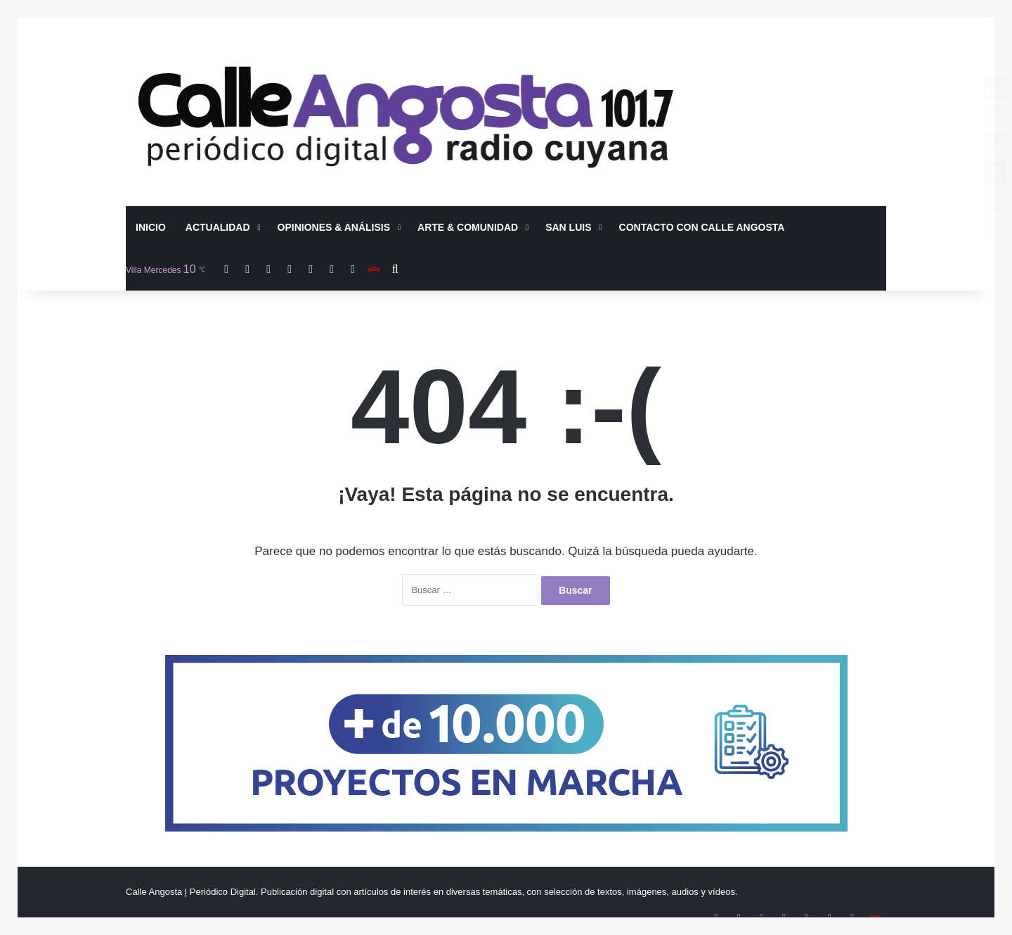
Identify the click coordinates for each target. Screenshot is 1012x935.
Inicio (151, 227)
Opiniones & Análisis (334, 227)
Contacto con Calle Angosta (702, 227)
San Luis (568, 227)
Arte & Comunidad (467, 227)
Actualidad (218, 227)
